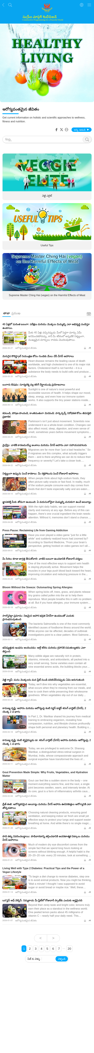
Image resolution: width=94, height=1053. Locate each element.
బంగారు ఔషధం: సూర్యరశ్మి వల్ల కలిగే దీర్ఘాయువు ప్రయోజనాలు (33, 384)
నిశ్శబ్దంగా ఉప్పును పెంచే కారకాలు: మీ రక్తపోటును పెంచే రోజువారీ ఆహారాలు (40, 473)
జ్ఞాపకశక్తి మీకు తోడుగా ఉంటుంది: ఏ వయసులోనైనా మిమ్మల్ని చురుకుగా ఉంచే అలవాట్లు (46, 502)
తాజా (6, 313)
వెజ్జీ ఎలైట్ (47, 195)
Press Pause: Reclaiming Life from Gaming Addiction (35, 530)
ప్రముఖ (15, 313)
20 (69, 948)
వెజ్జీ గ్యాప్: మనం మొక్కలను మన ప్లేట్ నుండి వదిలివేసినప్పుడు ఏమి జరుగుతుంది (43, 679)
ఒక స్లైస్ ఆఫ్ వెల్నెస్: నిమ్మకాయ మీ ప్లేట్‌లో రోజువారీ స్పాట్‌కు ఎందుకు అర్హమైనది (42, 900)
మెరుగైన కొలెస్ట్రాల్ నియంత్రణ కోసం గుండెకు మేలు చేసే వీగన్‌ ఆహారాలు (38, 356)
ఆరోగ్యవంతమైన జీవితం (26, 347)
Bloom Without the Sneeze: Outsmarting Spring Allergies (37, 587)
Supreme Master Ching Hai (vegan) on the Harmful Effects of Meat (47, 295)
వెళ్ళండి (62, 958)
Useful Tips (47, 245)
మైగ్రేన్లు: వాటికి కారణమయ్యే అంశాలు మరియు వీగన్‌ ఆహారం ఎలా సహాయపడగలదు (44, 445)
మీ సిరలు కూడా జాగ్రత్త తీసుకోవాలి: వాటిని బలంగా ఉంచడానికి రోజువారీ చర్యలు (42, 558)
